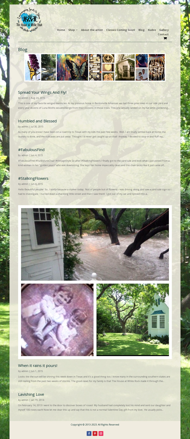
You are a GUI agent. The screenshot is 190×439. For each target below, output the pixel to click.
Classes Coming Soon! (120, 30)
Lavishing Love (31, 394)
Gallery (164, 30)
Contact (163, 34)
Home (61, 30)
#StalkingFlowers (33, 178)
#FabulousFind (31, 149)
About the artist (92, 30)
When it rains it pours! (37, 365)
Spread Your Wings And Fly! (42, 92)
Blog (141, 30)
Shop (71, 30)
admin (24, 98)
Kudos (152, 30)
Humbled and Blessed (37, 121)
